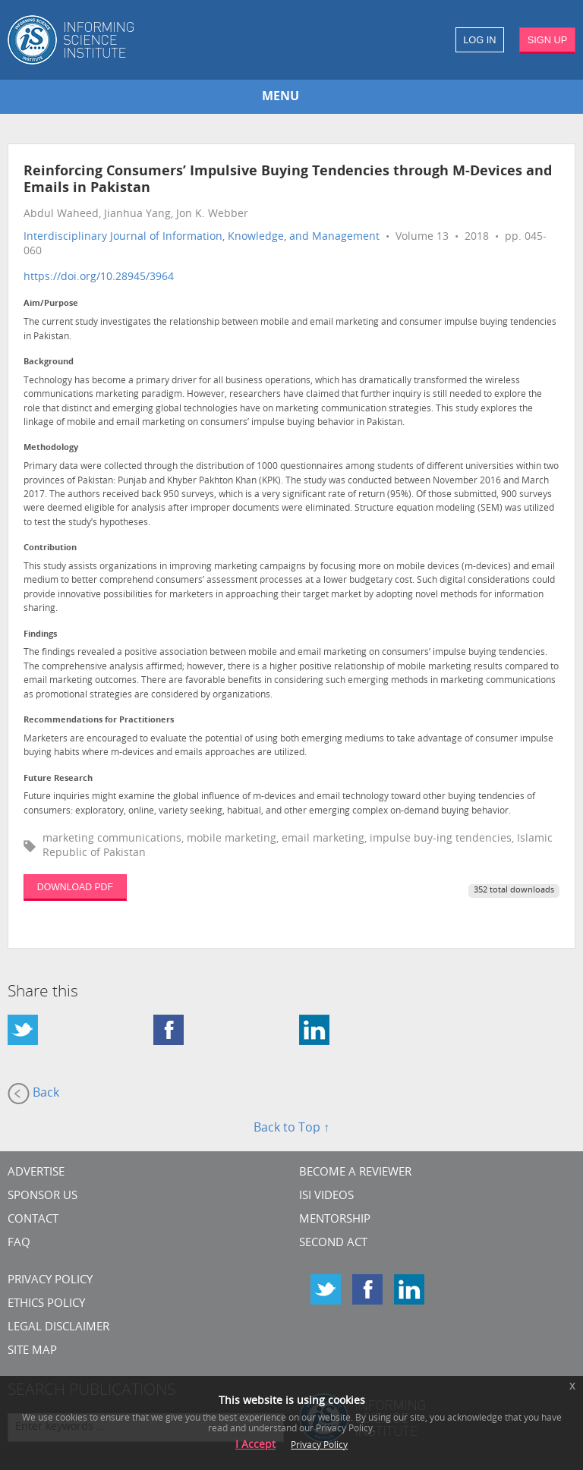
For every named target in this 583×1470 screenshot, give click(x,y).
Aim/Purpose (51, 304)
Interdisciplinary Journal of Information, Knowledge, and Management (202, 237)
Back (33, 1093)
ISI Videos (326, 1196)
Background (49, 362)
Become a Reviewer (355, 1173)
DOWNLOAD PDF (75, 887)
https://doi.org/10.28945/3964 (99, 277)
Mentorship (334, 1220)
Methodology (51, 448)
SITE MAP (32, 1351)
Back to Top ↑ (291, 1128)
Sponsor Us (42, 1196)
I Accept (255, 1445)
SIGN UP (548, 40)
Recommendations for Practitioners (99, 720)
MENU (280, 97)
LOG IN (479, 40)
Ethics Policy (46, 1304)
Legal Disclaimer (58, 1327)
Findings (40, 635)
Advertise (36, 1173)
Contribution (50, 548)
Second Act (333, 1243)
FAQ (19, 1243)
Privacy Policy (50, 1280)
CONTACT (33, 1220)
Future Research (58, 779)
